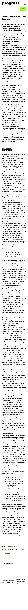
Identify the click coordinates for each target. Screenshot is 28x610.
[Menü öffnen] (24, 3)
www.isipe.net (18, 82)
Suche (23, 9)
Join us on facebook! (6, 553)
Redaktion (11, 563)
